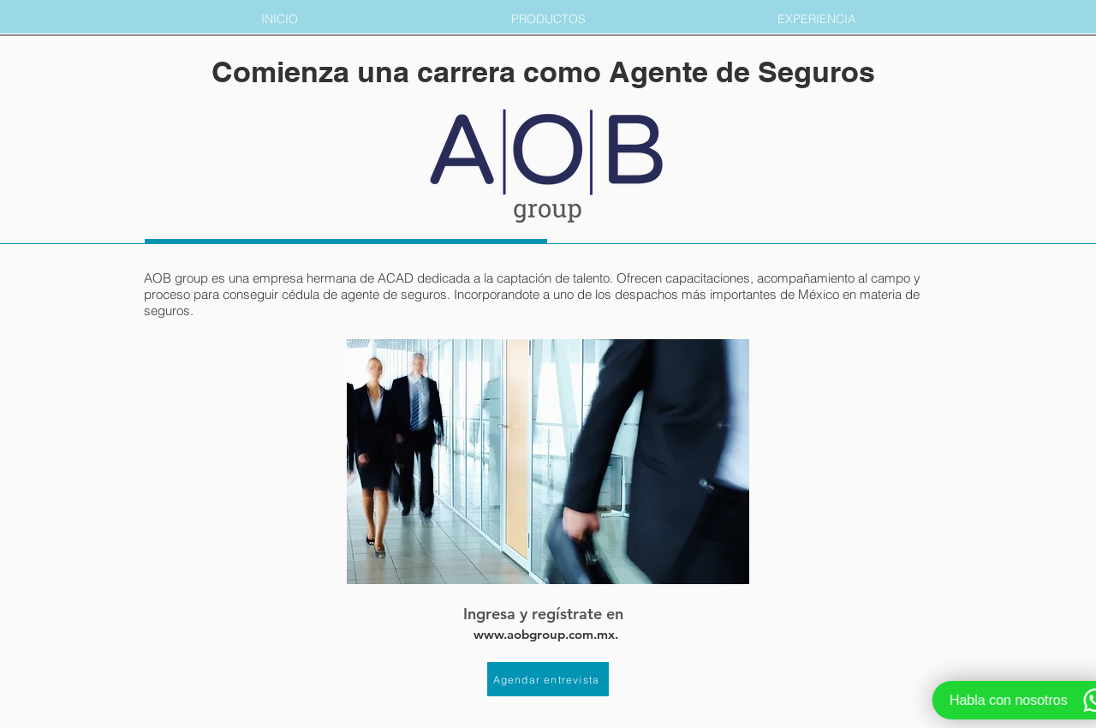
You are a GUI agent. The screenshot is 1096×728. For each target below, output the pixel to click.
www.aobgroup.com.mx (544, 634)
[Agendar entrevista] (548, 679)
